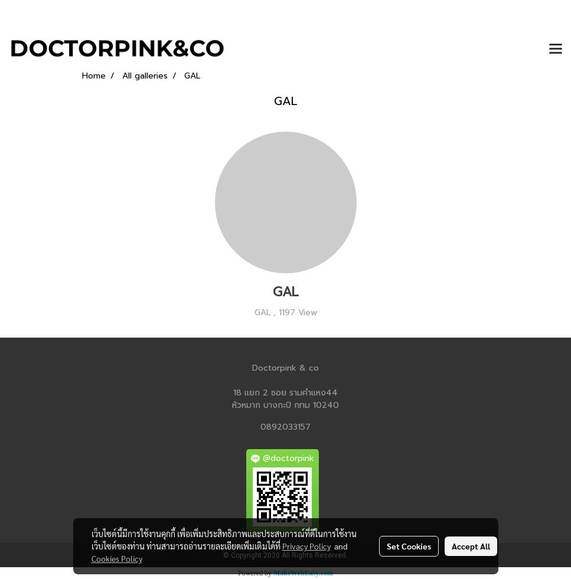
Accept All (471, 546)
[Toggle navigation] (556, 50)
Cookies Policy (117, 558)
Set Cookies (409, 546)
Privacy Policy (306, 546)
